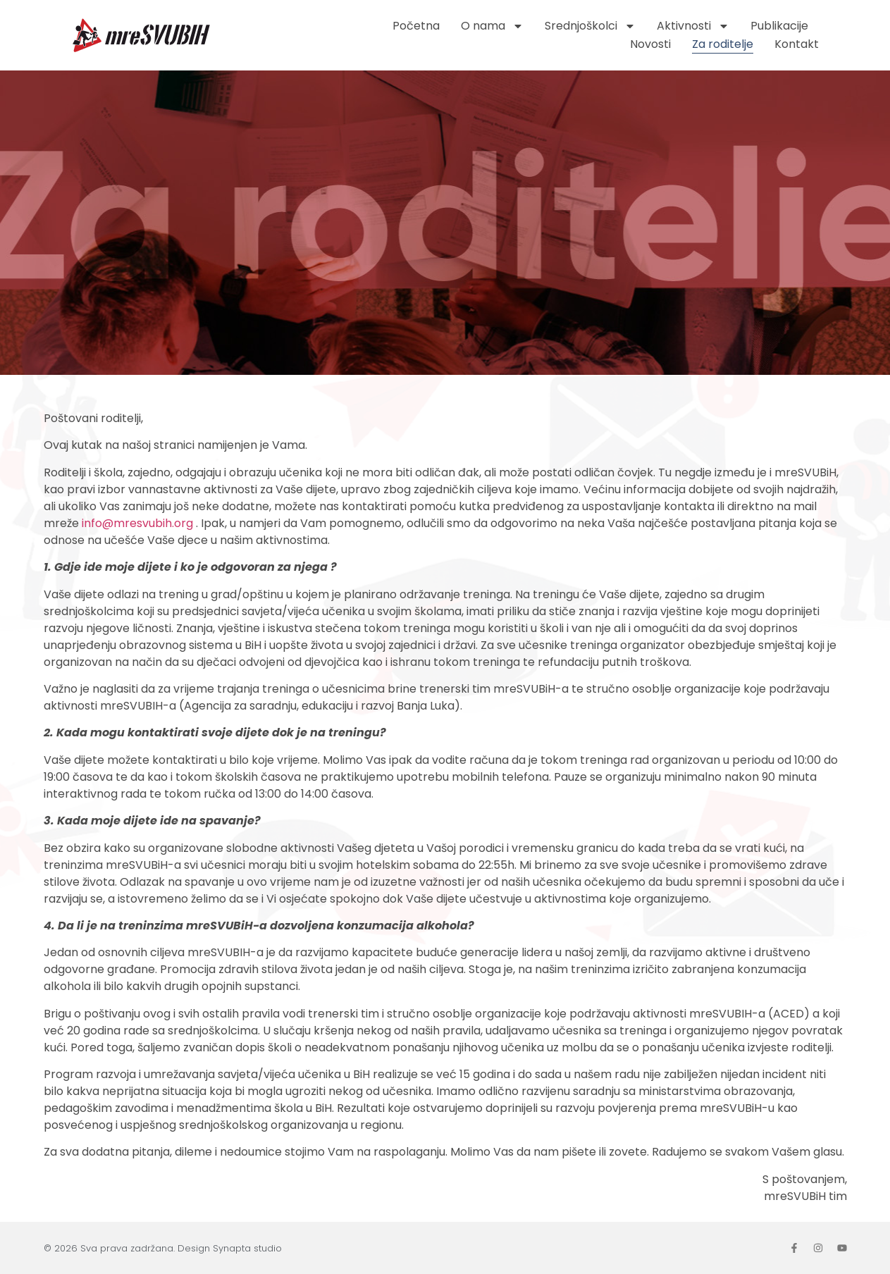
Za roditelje (722, 44)
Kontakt (796, 44)
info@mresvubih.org (137, 523)
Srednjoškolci (590, 26)
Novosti (650, 44)
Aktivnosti (693, 26)
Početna (416, 26)
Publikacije (779, 26)
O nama (492, 26)
